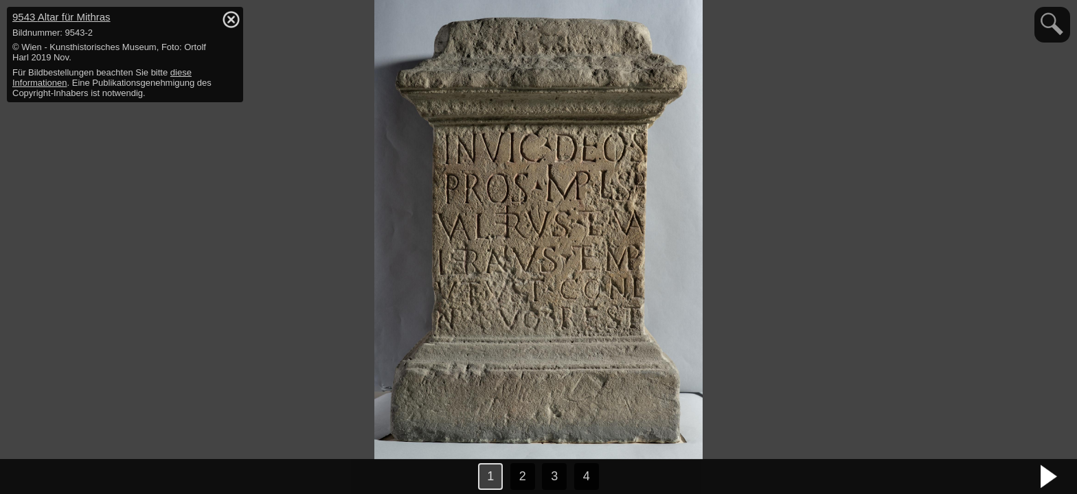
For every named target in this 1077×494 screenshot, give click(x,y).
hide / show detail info (230, 19)
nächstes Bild (1049, 477)
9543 (61, 17)
